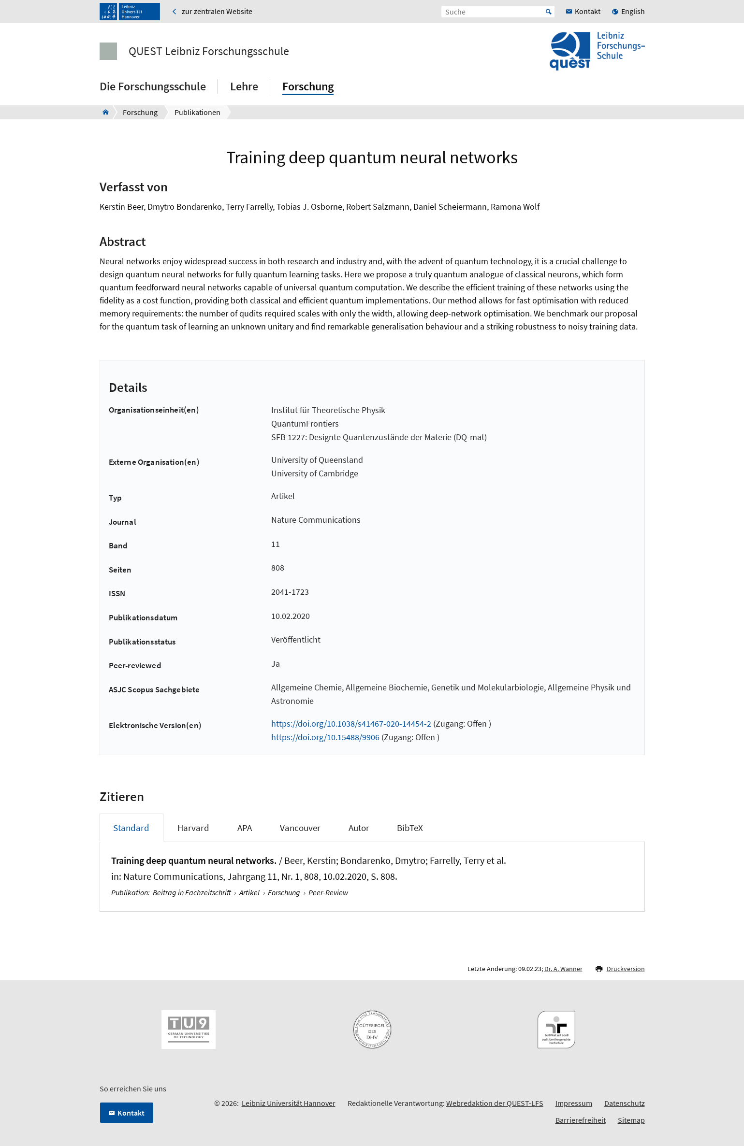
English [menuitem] (633, 11)
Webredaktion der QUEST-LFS (494, 1103)
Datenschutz (624, 1103)
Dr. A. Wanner (563, 968)
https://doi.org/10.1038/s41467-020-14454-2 (351, 723)
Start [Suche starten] (548, 11)
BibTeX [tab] (410, 827)
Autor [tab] (359, 827)
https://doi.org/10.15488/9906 (325, 737)
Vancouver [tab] (300, 827)
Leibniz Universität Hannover (289, 1103)
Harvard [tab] (193, 827)
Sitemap (631, 1120)
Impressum (573, 1103)
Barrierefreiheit (580, 1120)
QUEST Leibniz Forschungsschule (209, 51)
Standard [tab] (131, 827)
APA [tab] (244, 827)
